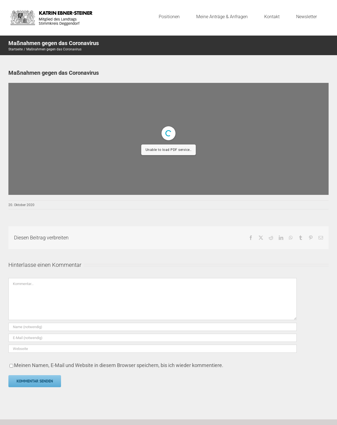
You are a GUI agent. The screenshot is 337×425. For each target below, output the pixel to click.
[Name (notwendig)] (152, 327)
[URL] (152, 349)
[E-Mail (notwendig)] (152, 338)
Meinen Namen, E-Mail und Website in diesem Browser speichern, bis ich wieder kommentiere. (118, 365)
